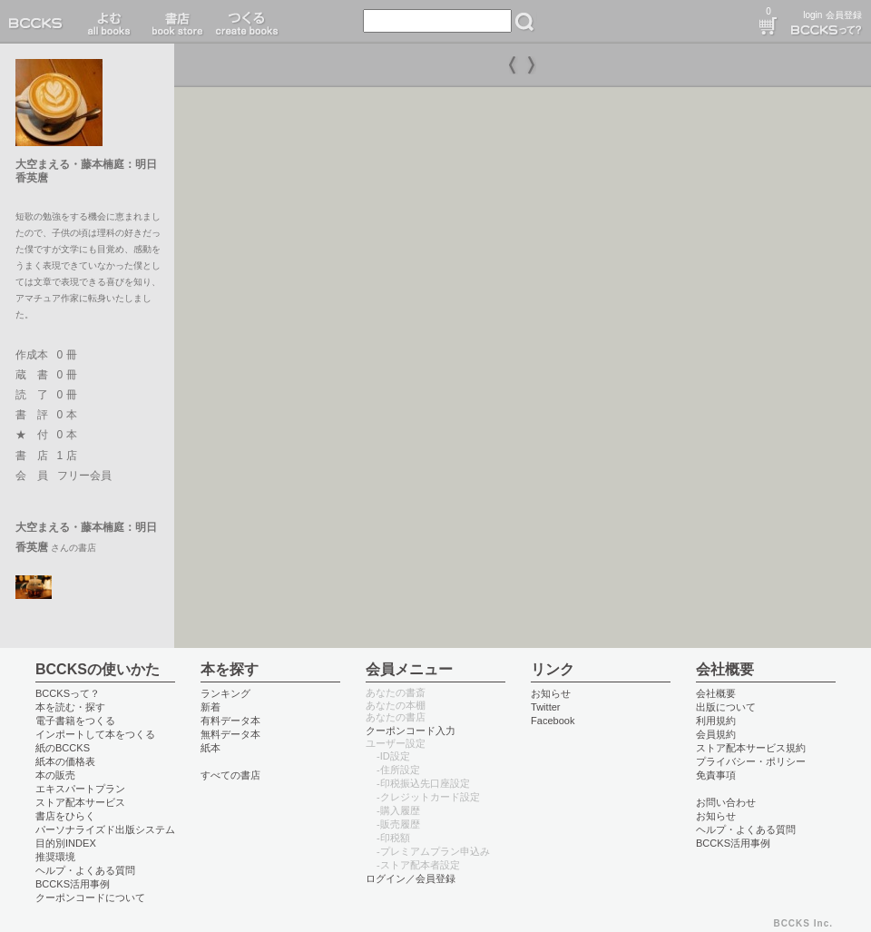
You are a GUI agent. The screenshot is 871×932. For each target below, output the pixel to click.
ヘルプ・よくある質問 (85, 870)
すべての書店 (230, 775)
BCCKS (39, 22)
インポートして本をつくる (95, 734)
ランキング (225, 693)
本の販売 (55, 775)
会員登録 (844, 15)
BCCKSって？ (67, 693)
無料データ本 (230, 734)
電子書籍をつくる (75, 720)
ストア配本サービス (80, 802)
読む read (109, 22)
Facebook (553, 720)
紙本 (210, 747)
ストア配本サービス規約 (751, 747)
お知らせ (551, 693)
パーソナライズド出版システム (105, 829)
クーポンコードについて (90, 897)
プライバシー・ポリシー (751, 761)
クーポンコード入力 (410, 730)
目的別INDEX (65, 843)
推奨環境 (55, 856)
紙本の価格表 (65, 761)
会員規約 (716, 734)
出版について (726, 706)
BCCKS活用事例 (72, 883)
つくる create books (246, 22)
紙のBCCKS (62, 747)
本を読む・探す (70, 706)
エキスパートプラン (80, 788)
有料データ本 (230, 720)
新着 (210, 706)
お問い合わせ (726, 802)
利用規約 (716, 720)
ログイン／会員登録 (410, 878)
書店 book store (175, 22)
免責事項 (716, 775)
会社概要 (716, 693)
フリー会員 (84, 475)
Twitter (546, 706)
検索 (524, 21)
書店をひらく (65, 815)
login (812, 15)
